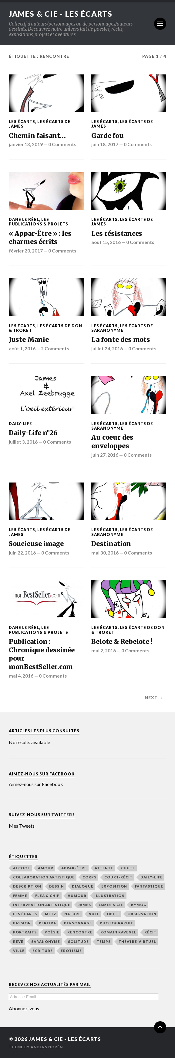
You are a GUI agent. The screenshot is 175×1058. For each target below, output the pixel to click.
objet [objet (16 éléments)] (113, 914)
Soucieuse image (36, 544)
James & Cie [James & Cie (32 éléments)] (111, 905)
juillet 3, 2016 (23, 441)
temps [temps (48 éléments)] (104, 941)
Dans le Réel (24, 219)
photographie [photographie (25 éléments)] (116, 923)
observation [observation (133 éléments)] (141, 914)
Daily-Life (20, 423)
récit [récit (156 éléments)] (150, 932)
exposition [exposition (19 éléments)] (114, 886)
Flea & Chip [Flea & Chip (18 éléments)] (47, 895)
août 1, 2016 (22, 348)
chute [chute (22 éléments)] (128, 868)
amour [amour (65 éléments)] (45, 868)
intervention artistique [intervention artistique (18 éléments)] (41, 905)
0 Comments (62, 144)
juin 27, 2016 (104, 454)
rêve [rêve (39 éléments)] (18, 941)
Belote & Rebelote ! (121, 641)
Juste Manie (29, 339)
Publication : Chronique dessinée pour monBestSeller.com (42, 654)
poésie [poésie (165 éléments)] (52, 932)
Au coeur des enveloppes (112, 441)
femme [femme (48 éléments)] (20, 895)
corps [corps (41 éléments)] (89, 877)
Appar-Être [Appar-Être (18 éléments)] (74, 868)
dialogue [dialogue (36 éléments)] (82, 886)
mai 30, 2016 (105, 552)
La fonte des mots (120, 339)
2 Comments (55, 348)
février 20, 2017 (26, 250)
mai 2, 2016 (103, 650)
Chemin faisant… (37, 135)
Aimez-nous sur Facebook (42, 773)
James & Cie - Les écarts (64, 13)
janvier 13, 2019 (26, 144)
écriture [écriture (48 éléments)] (42, 951)
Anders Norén (47, 1047)
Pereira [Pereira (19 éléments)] (47, 923)
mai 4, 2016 (21, 675)
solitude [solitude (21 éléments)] (78, 941)
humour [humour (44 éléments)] (77, 895)
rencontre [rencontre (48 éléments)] (80, 932)
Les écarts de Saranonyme (122, 327)
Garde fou (107, 135)
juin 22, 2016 (22, 552)
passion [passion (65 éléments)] (22, 923)
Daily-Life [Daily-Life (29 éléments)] (151, 877)
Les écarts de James (40, 124)
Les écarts (22, 121)
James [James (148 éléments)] (84, 905)
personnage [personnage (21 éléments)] (78, 923)
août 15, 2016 (106, 242)
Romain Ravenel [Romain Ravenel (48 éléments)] (118, 932)
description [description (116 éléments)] (27, 886)
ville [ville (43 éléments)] (19, 951)
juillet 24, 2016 (107, 348)
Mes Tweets (22, 826)
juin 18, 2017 (104, 144)
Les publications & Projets (38, 221)
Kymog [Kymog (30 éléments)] (138, 905)
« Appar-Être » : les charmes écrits (40, 237)
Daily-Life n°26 (33, 433)
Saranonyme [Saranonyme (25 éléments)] (45, 941)
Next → (154, 697)
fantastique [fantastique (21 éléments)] (149, 886)
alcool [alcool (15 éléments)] (21, 868)
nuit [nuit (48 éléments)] (94, 914)
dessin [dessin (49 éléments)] (56, 886)
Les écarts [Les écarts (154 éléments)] (25, 914)
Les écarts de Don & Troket (45, 327)
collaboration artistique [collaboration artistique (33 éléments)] (44, 877)
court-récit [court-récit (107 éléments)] (118, 877)
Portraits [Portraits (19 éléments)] (25, 932)
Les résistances (116, 233)
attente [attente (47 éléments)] (104, 868)
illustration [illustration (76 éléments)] (109, 895)
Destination (111, 544)
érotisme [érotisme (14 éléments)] (71, 951)
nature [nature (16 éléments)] (72, 914)
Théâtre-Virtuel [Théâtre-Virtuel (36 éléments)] (137, 941)
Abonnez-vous (24, 1008)
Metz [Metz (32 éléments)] (50, 914)
